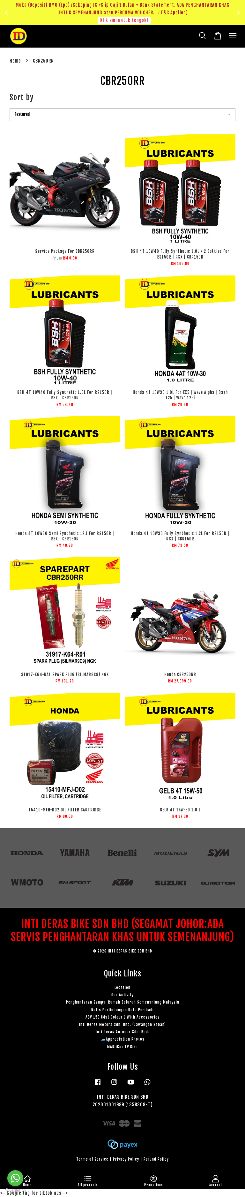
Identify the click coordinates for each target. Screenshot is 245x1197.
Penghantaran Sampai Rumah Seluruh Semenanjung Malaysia (122, 1002)
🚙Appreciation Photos (123, 1039)
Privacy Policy (126, 1159)
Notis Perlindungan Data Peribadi (122, 1009)
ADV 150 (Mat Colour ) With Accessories (122, 1017)
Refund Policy (156, 1159)
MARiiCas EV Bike (122, 1046)
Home (15, 61)
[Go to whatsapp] (15, 1178)
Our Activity (122, 994)
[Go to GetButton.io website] (15, 1190)
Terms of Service (92, 1159)
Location (122, 987)
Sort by (21, 97)
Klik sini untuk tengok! (124, 20)
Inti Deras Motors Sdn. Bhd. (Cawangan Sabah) (122, 1024)
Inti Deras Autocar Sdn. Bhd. (122, 1031)
